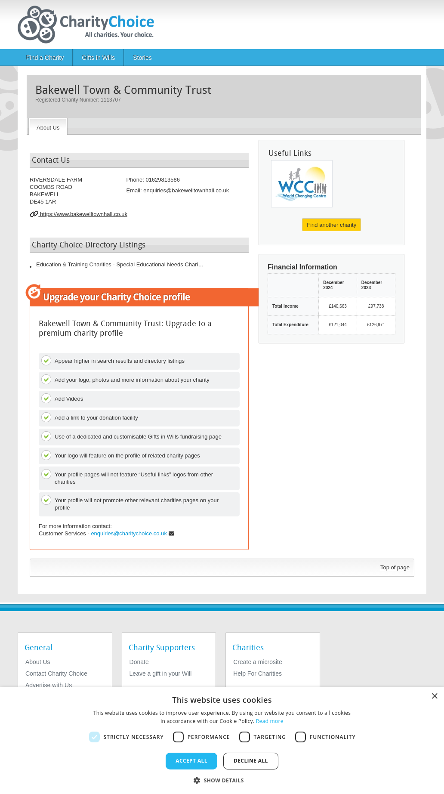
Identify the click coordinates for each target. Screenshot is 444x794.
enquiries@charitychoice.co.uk (129, 533)
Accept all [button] (191, 760)
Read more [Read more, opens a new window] (270, 721)
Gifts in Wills (98, 57)
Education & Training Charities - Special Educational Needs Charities (120, 264)
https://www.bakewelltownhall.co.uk (78, 213)
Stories (142, 57)
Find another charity (331, 225)
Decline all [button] (251, 760)
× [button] (434, 696)
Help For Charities (257, 673)
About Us (37, 661)
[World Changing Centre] (302, 183)
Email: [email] (177, 190)
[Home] (89, 24)
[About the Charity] (48, 126)
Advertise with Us (48, 685)
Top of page (395, 567)
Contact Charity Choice (56, 673)
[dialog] (222, 740)
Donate (139, 661)
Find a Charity (45, 57)
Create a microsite (257, 661)
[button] (222, 780)
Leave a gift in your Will (161, 673)
